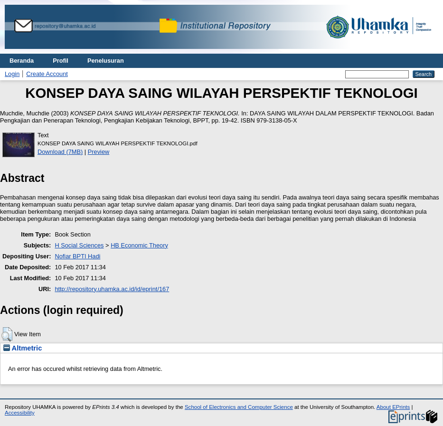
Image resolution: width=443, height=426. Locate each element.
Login (12, 73)
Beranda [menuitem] (21, 60)
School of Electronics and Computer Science (239, 407)
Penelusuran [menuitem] (105, 60)
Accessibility (20, 413)
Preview (99, 151)
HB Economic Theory (139, 245)
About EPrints (393, 407)
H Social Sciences (79, 245)
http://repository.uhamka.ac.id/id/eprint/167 (112, 289)
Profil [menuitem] (60, 60)
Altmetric (22, 348)
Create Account (47, 73)
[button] (6, 334)
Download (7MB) (60, 151)
